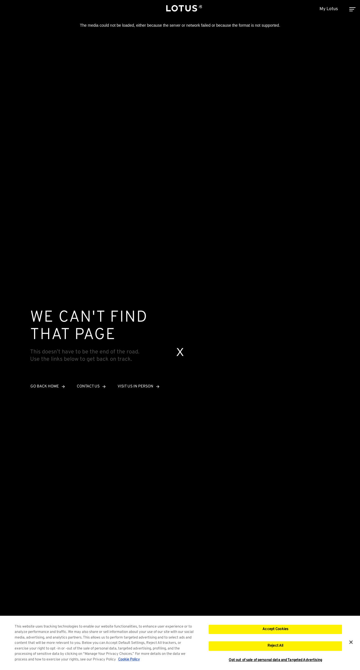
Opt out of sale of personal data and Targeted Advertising (275, 662)
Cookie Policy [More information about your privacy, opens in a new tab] (129, 662)
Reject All (275, 648)
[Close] (351, 644)
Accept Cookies (275, 631)
